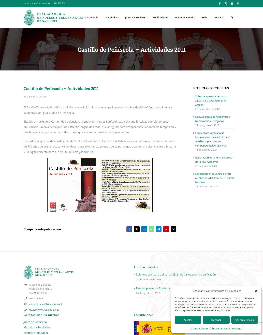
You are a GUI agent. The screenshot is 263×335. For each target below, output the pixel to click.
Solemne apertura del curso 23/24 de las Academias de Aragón (211, 100)
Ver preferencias (244, 319)
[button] (256, 291)
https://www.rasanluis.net (44, 309)
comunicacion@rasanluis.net (45, 304)
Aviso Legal (236, 328)
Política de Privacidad (220, 328)
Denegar (216, 319)
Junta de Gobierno (35, 322)
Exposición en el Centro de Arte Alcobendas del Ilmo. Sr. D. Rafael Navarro (214, 178)
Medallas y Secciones (37, 327)
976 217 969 (59, 3)
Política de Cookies (199, 328)
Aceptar (188, 319)
